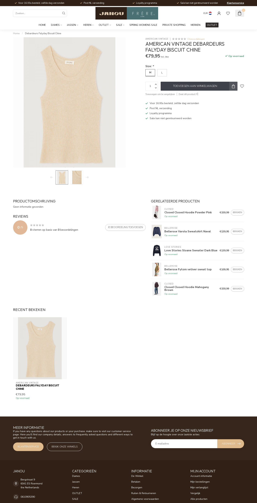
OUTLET (104, 25)
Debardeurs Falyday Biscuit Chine (43, 33)
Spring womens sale (143, 25)
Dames (55, 25)
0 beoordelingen (196, 38)
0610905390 (28, 497)
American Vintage (156, 39)
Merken (195, 25)
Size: (149, 66)
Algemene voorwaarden (145, 499)
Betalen (135, 481)
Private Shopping (174, 25)
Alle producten (198, 499)
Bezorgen (136, 487)
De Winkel (137, 476)
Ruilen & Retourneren (143, 493)
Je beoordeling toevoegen (125, 227)
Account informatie (201, 476)
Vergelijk (195, 493)
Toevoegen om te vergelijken (160, 94)
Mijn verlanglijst (199, 487)
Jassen (71, 25)
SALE (119, 25)
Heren (87, 25)
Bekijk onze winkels (65, 446)
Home (42, 25)
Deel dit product (188, 94)
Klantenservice (235, 3)
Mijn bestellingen (200, 481)
